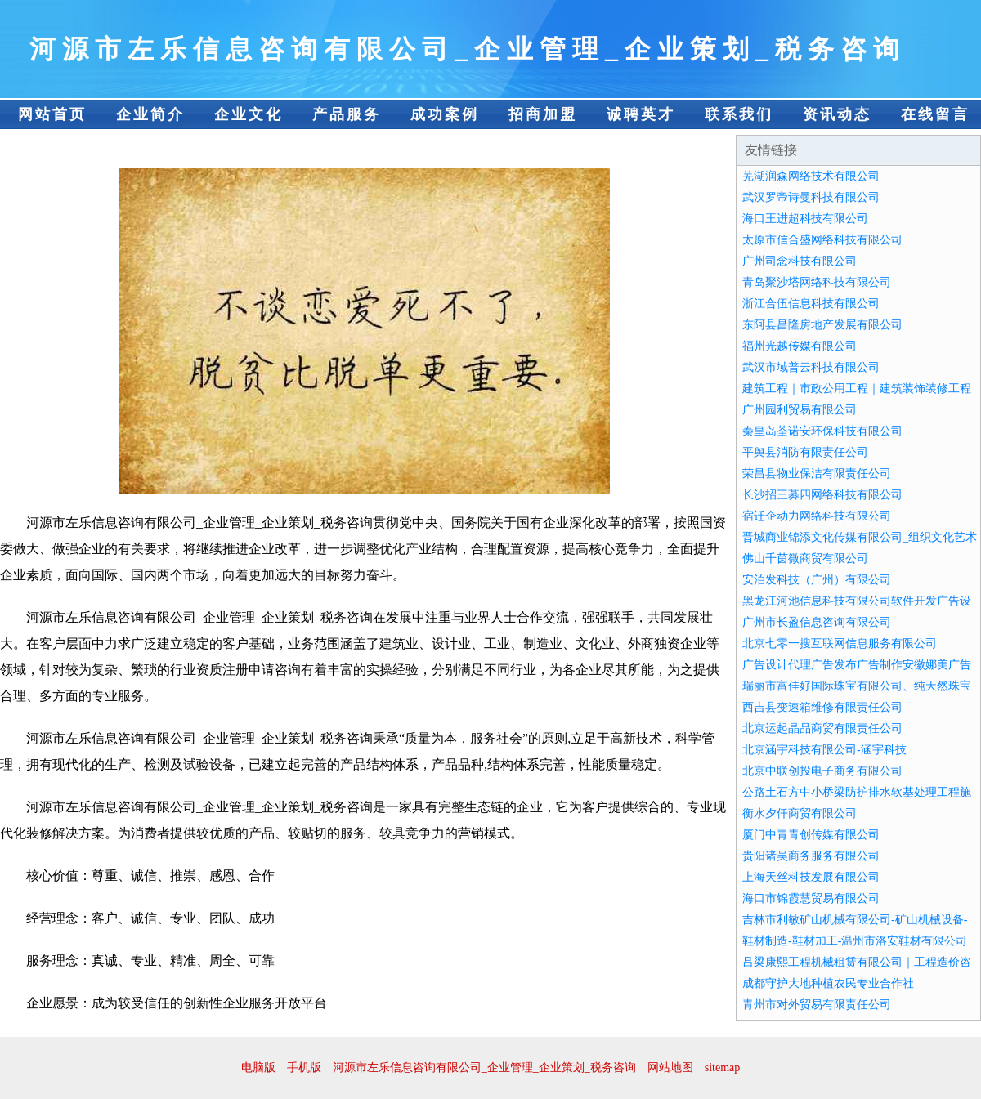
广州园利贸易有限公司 (799, 410)
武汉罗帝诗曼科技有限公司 (811, 197)
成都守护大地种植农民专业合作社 (828, 983)
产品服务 (346, 114)
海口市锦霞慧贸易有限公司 (811, 898)
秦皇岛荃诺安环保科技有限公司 (822, 431)
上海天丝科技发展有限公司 (811, 877)
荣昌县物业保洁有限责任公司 (816, 473)
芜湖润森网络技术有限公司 (811, 176)
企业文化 (248, 114)
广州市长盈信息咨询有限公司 (816, 622)
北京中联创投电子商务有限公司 (822, 771)
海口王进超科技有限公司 (805, 218)
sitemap (723, 1067)
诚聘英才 (641, 114)
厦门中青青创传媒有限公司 (811, 835)
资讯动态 (837, 114)
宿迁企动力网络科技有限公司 (816, 516)
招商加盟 (542, 114)
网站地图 (670, 1067)
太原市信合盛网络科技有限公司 (822, 240)
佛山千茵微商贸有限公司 (805, 558)
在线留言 (935, 114)
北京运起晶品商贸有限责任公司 (822, 728)
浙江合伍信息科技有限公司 (811, 303)
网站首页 (52, 114)
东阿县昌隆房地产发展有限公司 (822, 325)
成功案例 (444, 114)
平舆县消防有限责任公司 (805, 452)
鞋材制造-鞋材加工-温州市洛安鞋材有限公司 (854, 941)
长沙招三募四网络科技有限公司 (822, 495)
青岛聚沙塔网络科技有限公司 (816, 282)
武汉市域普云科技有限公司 (811, 367)
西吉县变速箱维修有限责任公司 (822, 707)
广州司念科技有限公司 (799, 261)
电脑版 (258, 1067)
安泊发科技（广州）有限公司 (816, 580)
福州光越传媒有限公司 (799, 346)
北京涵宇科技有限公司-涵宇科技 (824, 750)
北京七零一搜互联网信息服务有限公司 (839, 643)
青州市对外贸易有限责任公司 (816, 1004)
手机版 (304, 1067)
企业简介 (150, 114)
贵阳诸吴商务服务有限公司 (811, 856)
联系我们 (739, 114)
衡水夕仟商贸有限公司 (799, 813)
